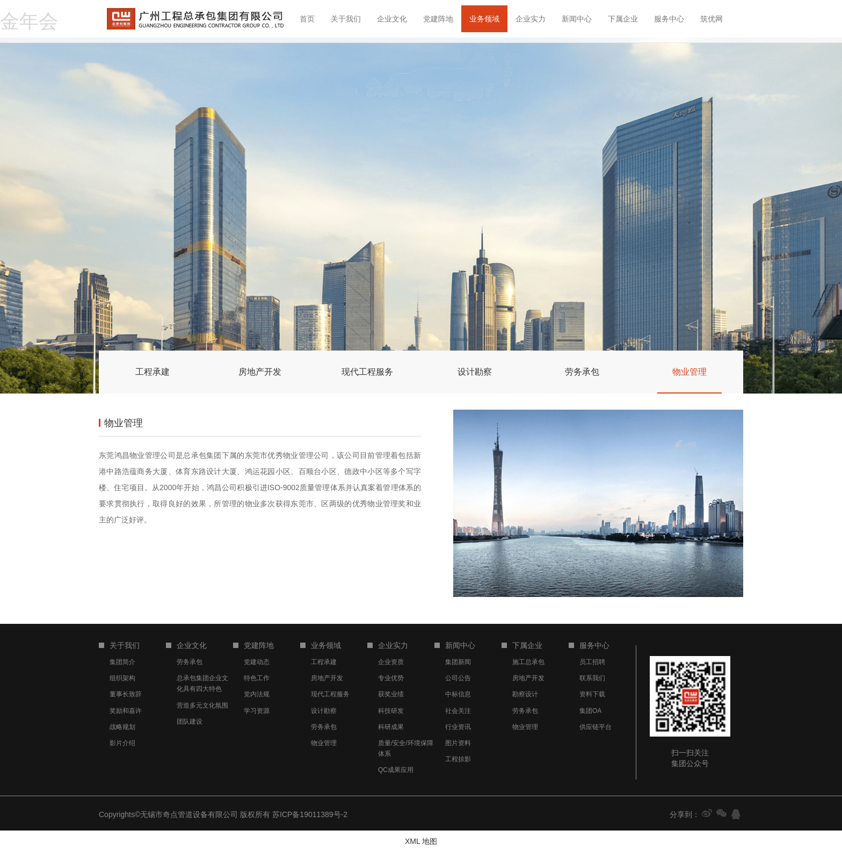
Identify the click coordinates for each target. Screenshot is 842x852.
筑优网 (711, 18)
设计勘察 (324, 711)
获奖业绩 (391, 694)
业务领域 (484, 18)
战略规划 (122, 727)
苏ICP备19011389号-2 (309, 814)
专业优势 (391, 678)
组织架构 (122, 678)
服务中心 (669, 18)
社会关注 (458, 711)
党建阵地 (438, 18)
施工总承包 (528, 662)
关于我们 (346, 18)
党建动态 (257, 662)
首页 (307, 18)
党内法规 (257, 694)
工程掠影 (458, 759)
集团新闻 (458, 662)
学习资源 (257, 711)
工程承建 (324, 662)
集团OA (590, 711)
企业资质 (391, 662)
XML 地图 (421, 841)
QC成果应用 (395, 770)
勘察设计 (525, 694)
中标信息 (458, 694)
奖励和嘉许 (126, 711)
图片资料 (458, 743)
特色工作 (257, 678)
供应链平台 (595, 727)
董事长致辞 (126, 694)
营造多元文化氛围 (202, 705)
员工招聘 (592, 662)
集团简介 (122, 662)
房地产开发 (327, 678)
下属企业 (623, 18)
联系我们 (592, 678)
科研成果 (391, 727)
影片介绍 (122, 743)
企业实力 (531, 18)
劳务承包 (189, 662)
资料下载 (592, 694)
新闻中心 (577, 18)
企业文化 (392, 18)
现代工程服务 (330, 694)
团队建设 (189, 721)
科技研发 (391, 711)
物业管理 (324, 743)
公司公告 (458, 678)
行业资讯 (458, 727)
